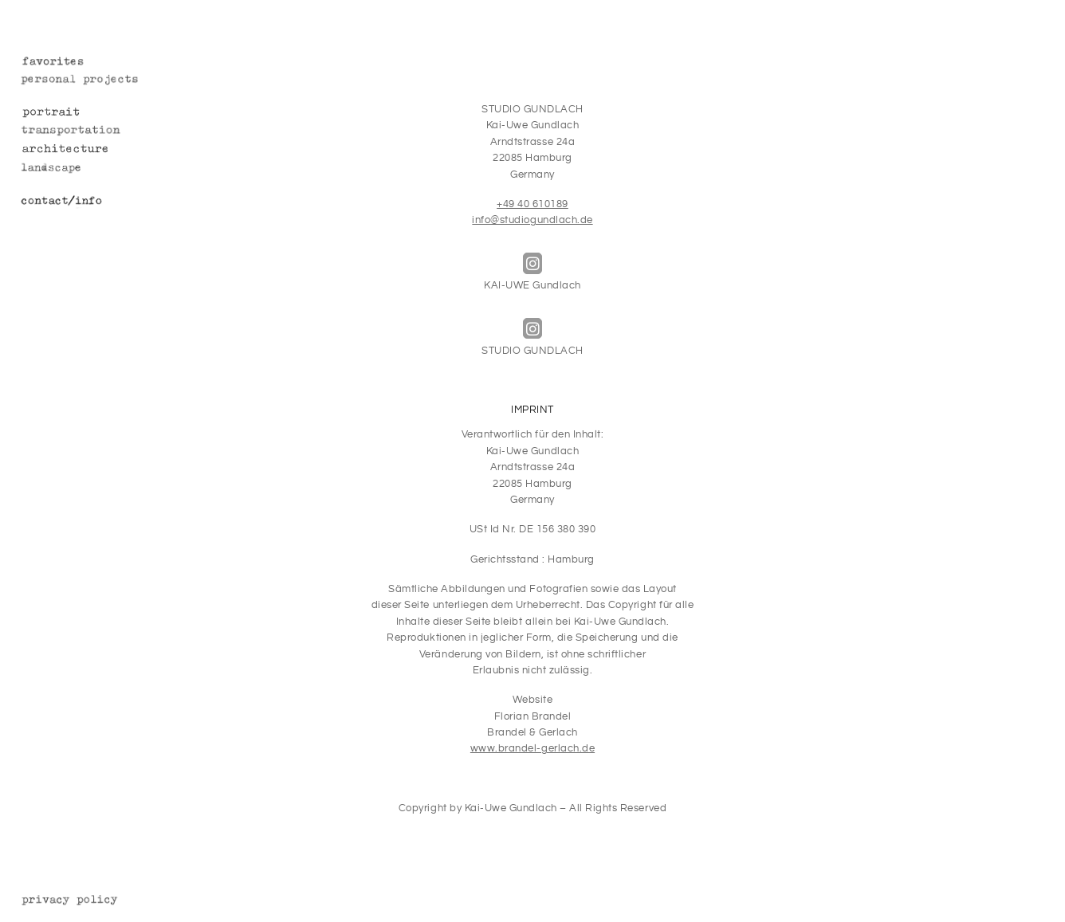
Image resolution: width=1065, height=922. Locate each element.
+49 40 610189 (532, 204)
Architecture (94, 150)
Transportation (94, 132)
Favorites (94, 63)
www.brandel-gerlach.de (532, 748)
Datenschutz (94, 901)
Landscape (94, 169)
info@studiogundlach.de (532, 220)
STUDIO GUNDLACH (532, 337)
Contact (94, 202)
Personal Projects (94, 81)
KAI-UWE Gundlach (532, 272)
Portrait (94, 114)
